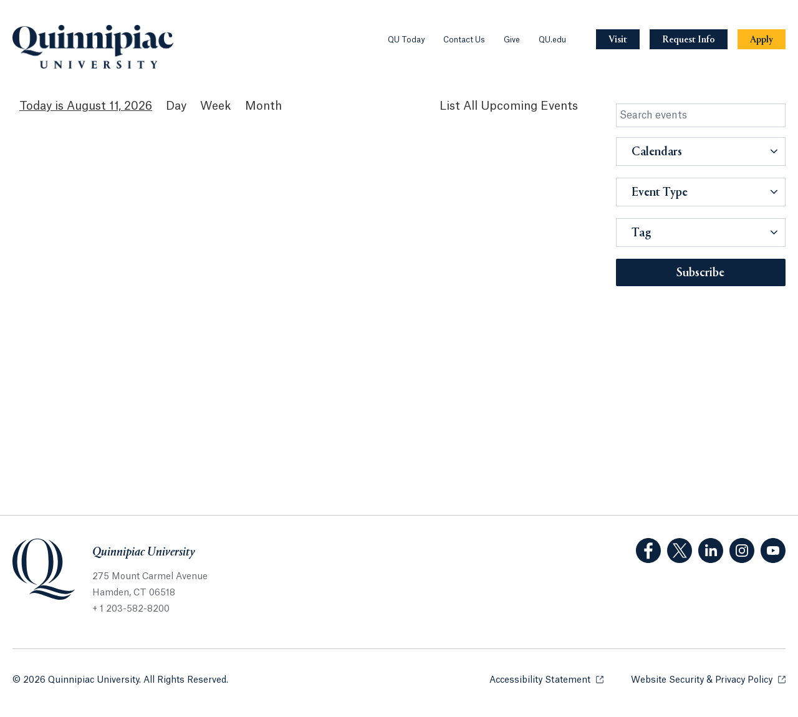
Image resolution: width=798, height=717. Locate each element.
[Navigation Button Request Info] (689, 39)
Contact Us (464, 40)
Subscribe (700, 273)
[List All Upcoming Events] (508, 106)
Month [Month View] (263, 106)
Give (512, 40)
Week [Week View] (215, 106)
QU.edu (552, 40)
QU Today (406, 40)
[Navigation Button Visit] (618, 39)
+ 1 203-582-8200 (131, 609)
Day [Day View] (176, 106)
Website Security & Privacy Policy (708, 679)
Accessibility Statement (546, 679)
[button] (701, 151)
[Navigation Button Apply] (762, 39)
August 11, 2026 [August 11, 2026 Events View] (109, 106)
